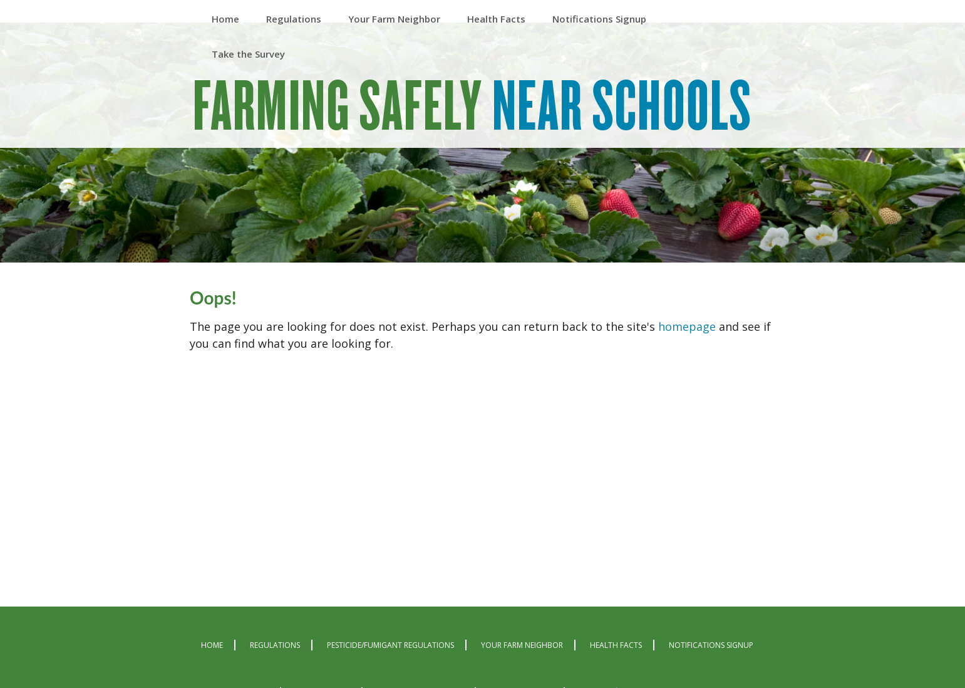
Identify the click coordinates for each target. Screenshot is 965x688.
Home (212, 645)
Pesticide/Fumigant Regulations (390, 645)
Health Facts (616, 645)
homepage (687, 326)
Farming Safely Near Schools (473, 108)
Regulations (275, 645)
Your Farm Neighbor (522, 645)
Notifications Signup (711, 645)
